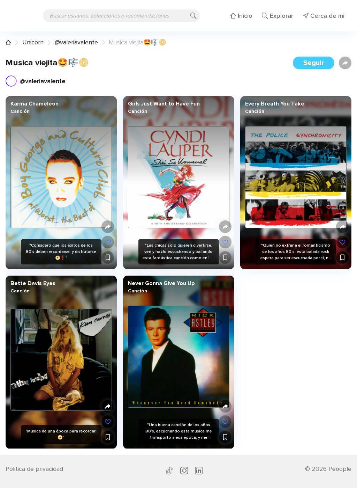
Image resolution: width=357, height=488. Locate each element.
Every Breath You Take (274, 104)
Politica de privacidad (34, 469)
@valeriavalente (76, 42)
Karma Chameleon (34, 104)
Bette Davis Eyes (32, 283)
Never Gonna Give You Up (161, 283)
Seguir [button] (313, 63)
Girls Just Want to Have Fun (163, 104)
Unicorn (33, 42)
